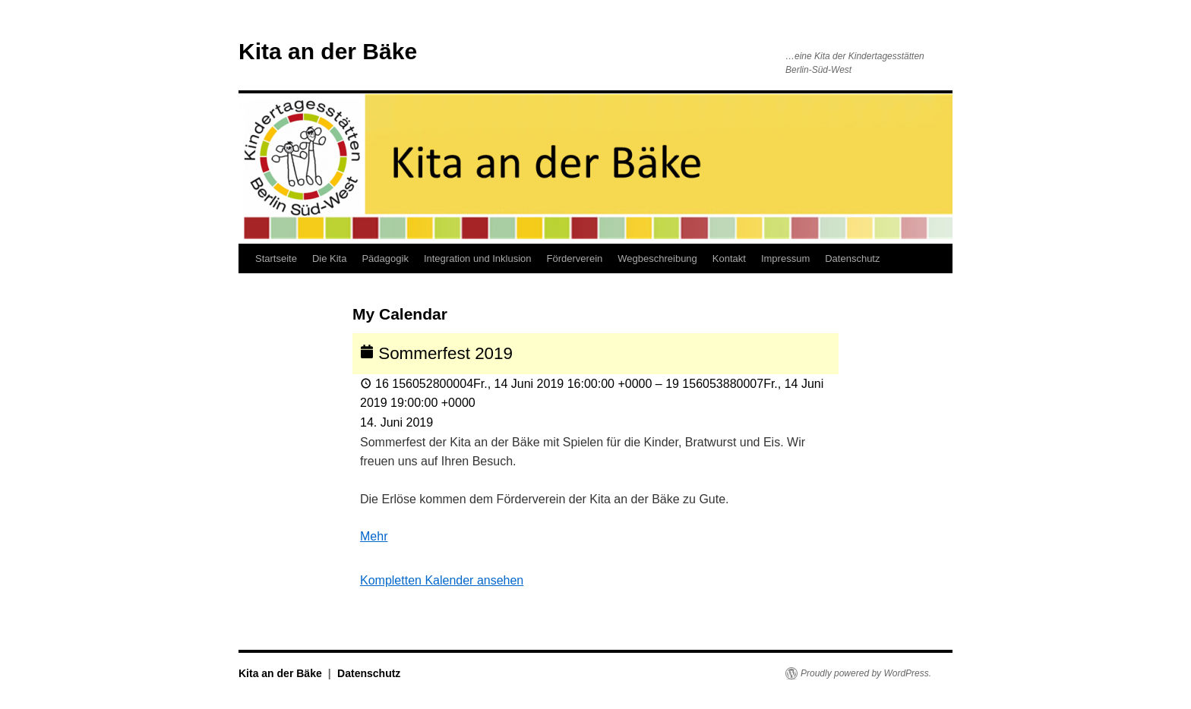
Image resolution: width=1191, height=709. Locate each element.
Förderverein (575, 258)
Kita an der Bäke (328, 51)
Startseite (276, 258)
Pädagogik (385, 258)
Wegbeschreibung (657, 258)
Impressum (785, 258)
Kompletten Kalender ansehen (441, 580)
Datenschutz (852, 258)
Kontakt (729, 258)
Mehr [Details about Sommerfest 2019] (373, 536)
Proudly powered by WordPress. (866, 673)
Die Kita (329, 258)
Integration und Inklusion (478, 258)
